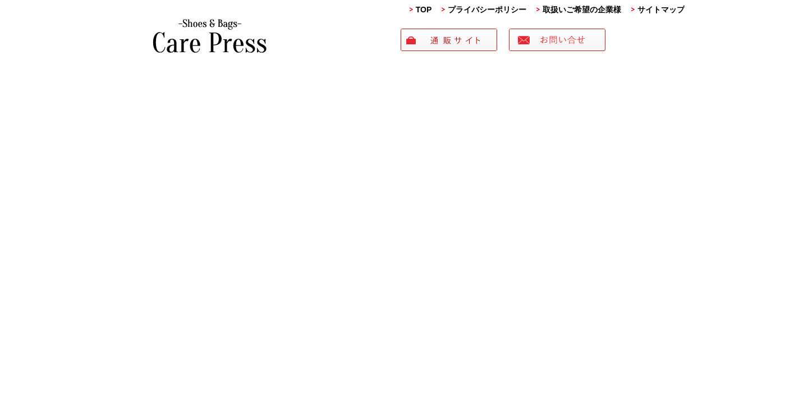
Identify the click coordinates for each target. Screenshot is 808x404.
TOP (424, 9)
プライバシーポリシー (487, 9)
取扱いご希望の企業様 (582, 9)
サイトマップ (661, 9)
